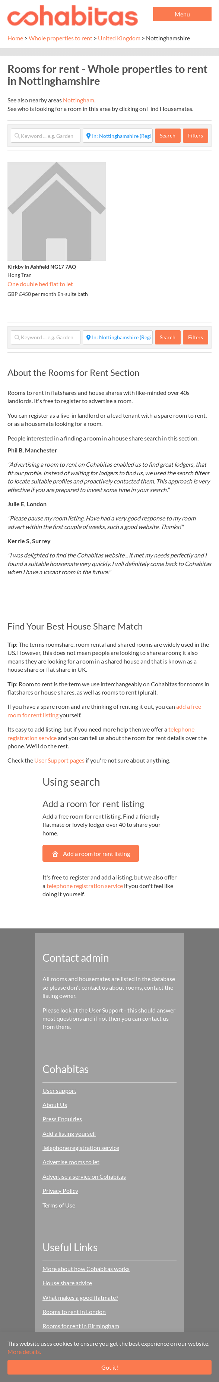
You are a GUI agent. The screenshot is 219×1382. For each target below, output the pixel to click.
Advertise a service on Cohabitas (84, 1176)
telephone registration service (85, 885)
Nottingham (78, 99)
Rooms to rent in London (74, 1311)
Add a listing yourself (69, 1133)
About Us (54, 1104)
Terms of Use (58, 1205)
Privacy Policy (60, 1190)
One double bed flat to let (40, 283)
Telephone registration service (80, 1147)
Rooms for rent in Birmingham (80, 1325)
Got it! (109, 1367)
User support (59, 1090)
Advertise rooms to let (70, 1161)
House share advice (67, 1282)
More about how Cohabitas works (86, 1268)
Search (170, 135)
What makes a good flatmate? (80, 1297)
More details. (24, 1351)
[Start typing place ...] (117, 136)
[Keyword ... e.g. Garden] (45, 136)
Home (15, 37)
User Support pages (59, 760)
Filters (195, 135)
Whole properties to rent (60, 37)
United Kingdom (119, 37)
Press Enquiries (62, 1118)
